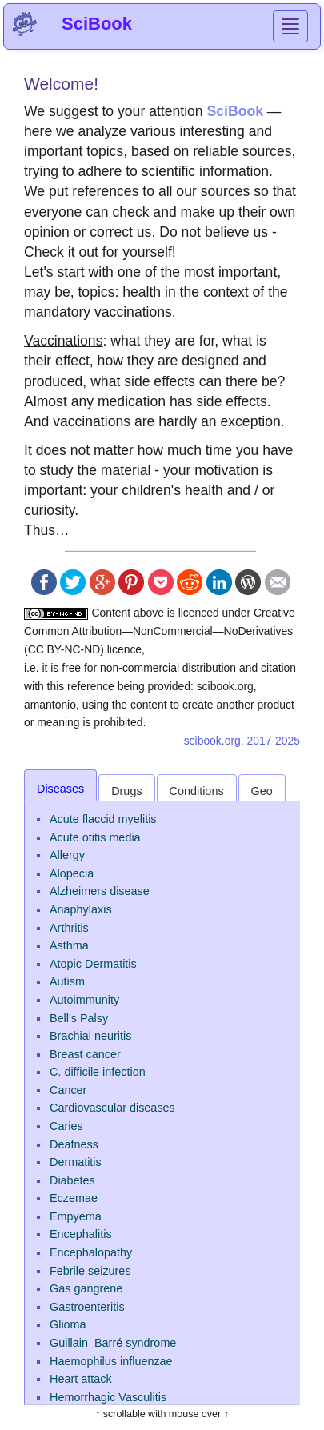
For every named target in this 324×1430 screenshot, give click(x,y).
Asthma (69, 945)
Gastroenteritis (87, 1306)
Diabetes (72, 1180)
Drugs (126, 791)
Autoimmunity (84, 999)
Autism (67, 981)
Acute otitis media (95, 837)
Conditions (197, 791)
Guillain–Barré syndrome (113, 1342)
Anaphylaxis (81, 909)
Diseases (60, 788)
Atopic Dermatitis (93, 963)
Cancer (68, 1090)
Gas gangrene (86, 1288)
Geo (262, 791)
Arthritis (69, 927)
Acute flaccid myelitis (103, 819)
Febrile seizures (90, 1270)
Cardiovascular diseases (112, 1107)
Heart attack (81, 1378)
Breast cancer (85, 1054)
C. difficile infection (98, 1071)
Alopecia (72, 873)
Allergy (67, 855)
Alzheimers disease (100, 891)
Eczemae (74, 1198)
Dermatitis (76, 1162)
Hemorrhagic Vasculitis (108, 1397)
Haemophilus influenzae (111, 1361)
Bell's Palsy (79, 1018)
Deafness (74, 1144)
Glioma (68, 1324)
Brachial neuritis (90, 1035)
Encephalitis (81, 1234)
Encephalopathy (91, 1252)
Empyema (76, 1216)
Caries (66, 1126)
